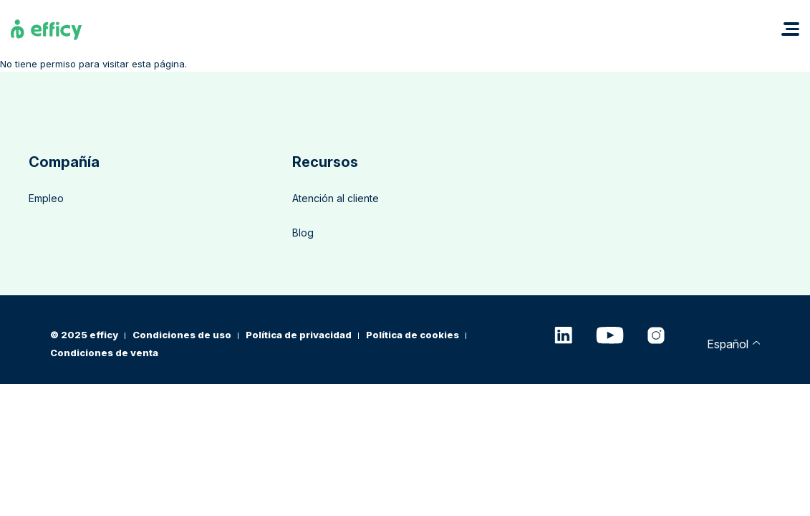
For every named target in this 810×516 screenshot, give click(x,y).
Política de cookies (412, 334)
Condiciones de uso (181, 334)
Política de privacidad (299, 334)
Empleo (46, 198)
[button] (790, 29)
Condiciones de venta (104, 352)
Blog (303, 232)
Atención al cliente (335, 198)
